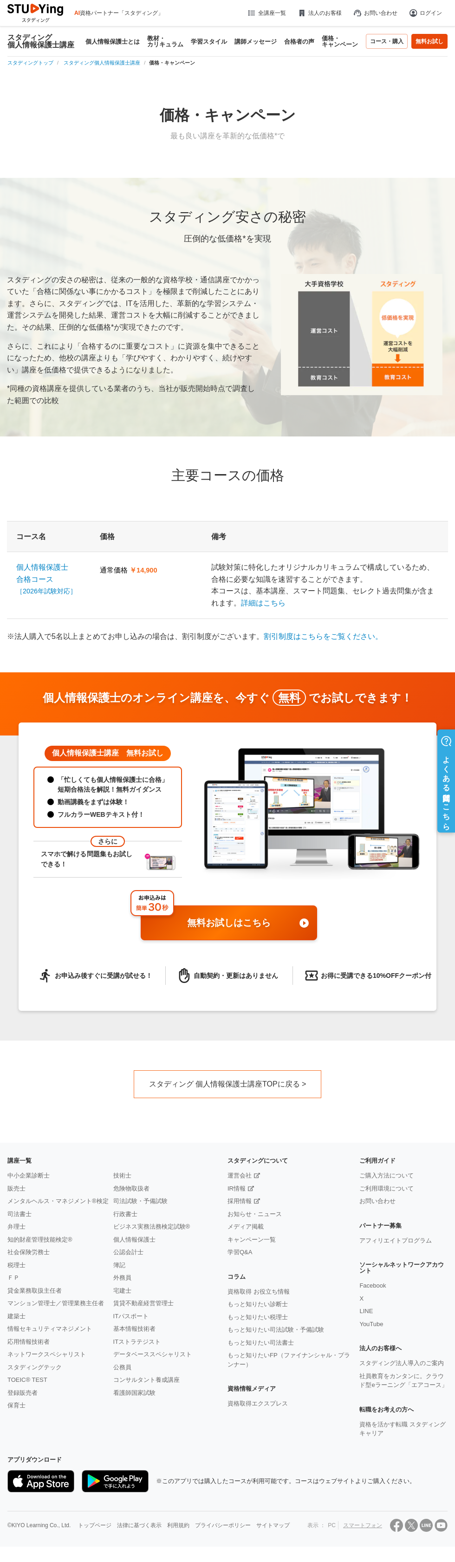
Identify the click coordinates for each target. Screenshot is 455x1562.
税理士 (16, 1265)
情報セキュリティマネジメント (49, 1328)
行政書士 (125, 1214)
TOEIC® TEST (27, 1379)
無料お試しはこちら (248, 924)
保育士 (16, 1405)
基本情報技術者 (134, 1328)
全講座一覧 (266, 13)
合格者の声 (299, 41)
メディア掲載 (246, 1226)
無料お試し (429, 41)
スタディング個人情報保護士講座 (40, 41)
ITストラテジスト (137, 1341)
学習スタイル (209, 41)
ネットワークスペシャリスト (46, 1354)
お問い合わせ (375, 13)
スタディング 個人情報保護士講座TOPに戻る (224, 1084)
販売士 (16, 1188)
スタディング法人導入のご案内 (401, 1363)
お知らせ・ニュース (255, 1214)
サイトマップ (273, 1525)
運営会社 (240, 1175)
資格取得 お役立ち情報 (259, 1291)
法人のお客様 (319, 13)
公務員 (122, 1367)
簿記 (119, 1265)
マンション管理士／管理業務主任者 (55, 1303)
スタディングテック (34, 1367)
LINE (366, 1311)
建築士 (16, 1316)
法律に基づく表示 (139, 1525)
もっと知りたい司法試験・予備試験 (276, 1329)
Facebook (372, 1285)
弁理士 (16, 1226)
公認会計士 (128, 1252)
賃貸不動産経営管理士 (143, 1303)
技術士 (122, 1175)
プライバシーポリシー (223, 1525)
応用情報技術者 (28, 1341)
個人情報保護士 (134, 1239)
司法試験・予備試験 (140, 1201)
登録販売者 (22, 1392)
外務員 (122, 1277)
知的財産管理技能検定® (39, 1239)
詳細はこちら (263, 603)
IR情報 (237, 1188)
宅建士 (122, 1290)
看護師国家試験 (134, 1392)
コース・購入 (386, 41)
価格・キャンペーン (340, 41)
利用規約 (178, 1525)
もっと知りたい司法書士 (261, 1342)
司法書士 (19, 1214)
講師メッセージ (255, 41)
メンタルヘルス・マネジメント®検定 (58, 1201)
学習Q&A (240, 1252)
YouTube (371, 1324)
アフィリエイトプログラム (395, 1240)
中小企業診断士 (28, 1175)
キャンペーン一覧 (252, 1239)
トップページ (94, 1525)
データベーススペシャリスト (152, 1354)
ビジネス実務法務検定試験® (151, 1226)
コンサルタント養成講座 (146, 1379)
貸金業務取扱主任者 (34, 1290)
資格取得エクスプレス (258, 1403)
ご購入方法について (386, 1175)
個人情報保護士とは (112, 41)
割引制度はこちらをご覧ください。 (323, 636)
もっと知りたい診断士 (258, 1304)
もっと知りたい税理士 (258, 1317)
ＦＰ (13, 1277)
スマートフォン (362, 1525)
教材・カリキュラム (165, 41)
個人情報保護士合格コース (46, 579)
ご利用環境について (386, 1188)
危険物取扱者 (131, 1188)
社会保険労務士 (28, 1252)
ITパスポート (131, 1316)
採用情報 (240, 1201)
